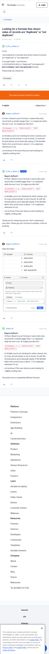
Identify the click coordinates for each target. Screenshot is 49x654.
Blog (12, 571)
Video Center (16, 497)
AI (11, 433)
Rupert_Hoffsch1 (13, 113)
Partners (14, 523)
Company (14, 555)
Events (13, 491)
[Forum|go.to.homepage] (16, 5)
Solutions (14, 443)
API (24, 616)
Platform (14, 406)
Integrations (16, 417)
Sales (13, 470)
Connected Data (18, 438)
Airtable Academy (18, 486)
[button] (2, 5)
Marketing (15, 454)
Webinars (14, 513)
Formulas (8, 19)
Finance (14, 475)
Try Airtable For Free (19, 587)
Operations (15, 459)
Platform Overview (19, 411)
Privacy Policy (8, 652)
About (13, 561)
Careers (13, 566)
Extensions (15, 422)
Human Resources (19, 465)
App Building (16, 427)
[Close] (42, 633)
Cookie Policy (34, 644)
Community (15, 539)
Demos (13, 502)
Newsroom (15, 582)
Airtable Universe (18, 550)
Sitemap (24, 623)
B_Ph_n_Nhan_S (12, 46)
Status (13, 577)
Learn (13, 481)
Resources (15, 518)
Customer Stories (18, 507)
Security (24, 610)
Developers (15, 534)
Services (14, 529)
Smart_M (9, 328)
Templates (15, 545)
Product (14, 449)
